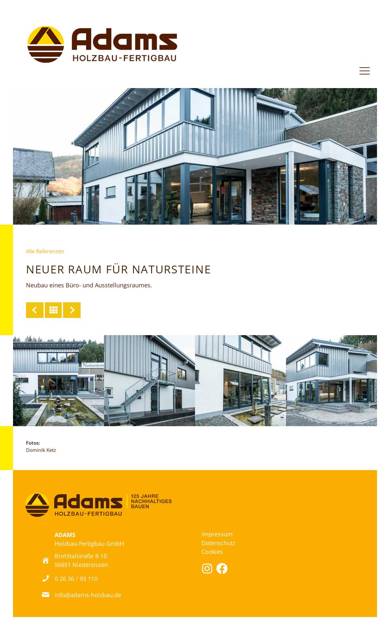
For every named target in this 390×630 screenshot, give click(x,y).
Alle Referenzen (45, 251)
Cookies (212, 552)
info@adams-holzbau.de (88, 595)
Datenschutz (218, 543)
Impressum (217, 534)
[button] (207, 568)
